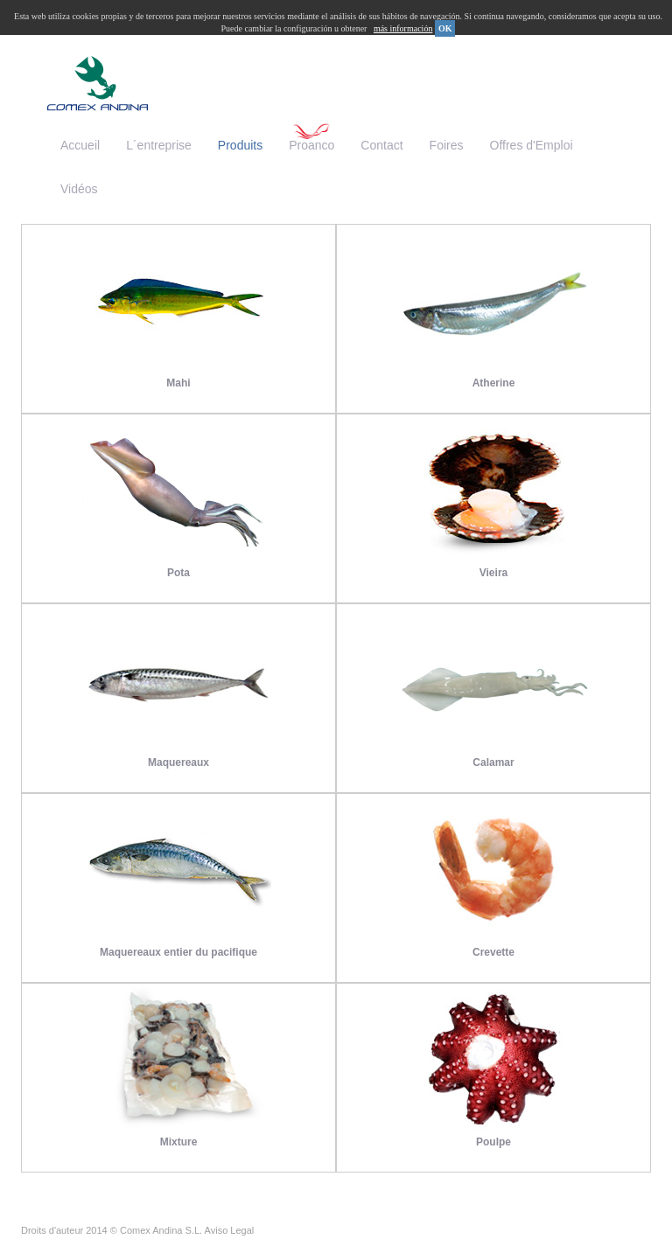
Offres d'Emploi (531, 145)
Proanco (311, 145)
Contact (381, 145)
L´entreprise (159, 145)
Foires (447, 145)
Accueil (80, 145)
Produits (240, 145)
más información (403, 28)
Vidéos (79, 189)
